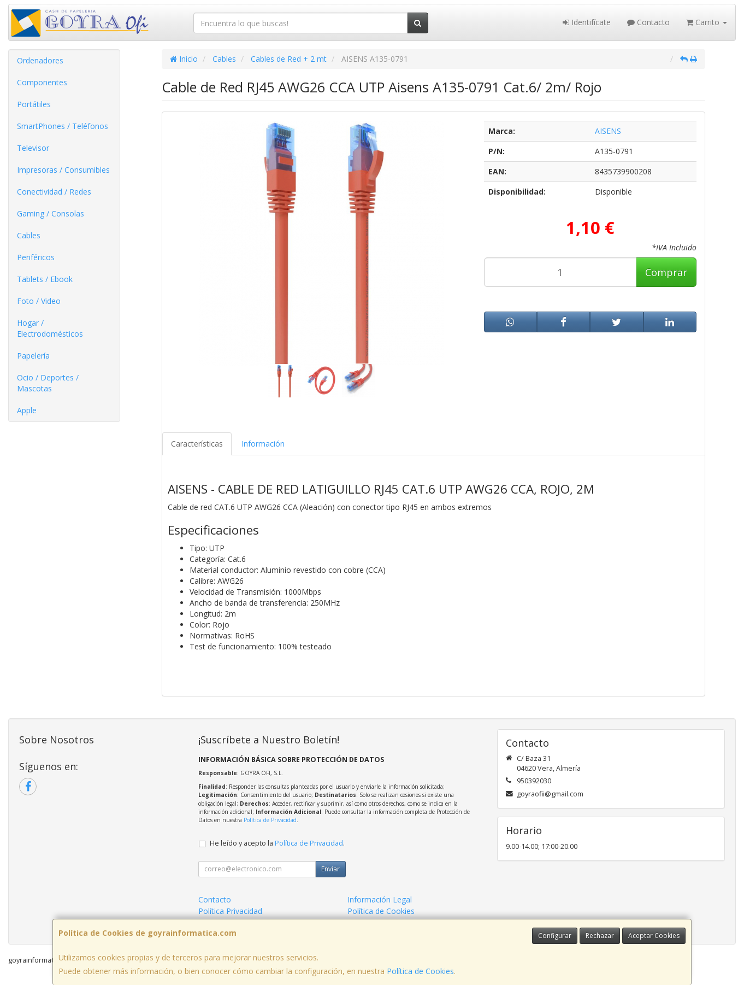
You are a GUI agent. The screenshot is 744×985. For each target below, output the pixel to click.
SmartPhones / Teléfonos (62, 126)
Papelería (33, 355)
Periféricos (36, 257)
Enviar (330, 868)
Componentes (42, 82)
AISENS (608, 131)
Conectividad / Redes (54, 191)
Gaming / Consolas (50, 213)
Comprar (666, 272)
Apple (27, 410)
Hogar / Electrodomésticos (50, 328)
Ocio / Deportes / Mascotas (48, 383)
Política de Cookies (420, 971)
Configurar (554, 935)
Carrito (706, 22)
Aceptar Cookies (654, 935)
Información (263, 443)
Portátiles (34, 104)
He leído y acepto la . (277, 843)
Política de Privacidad (270, 820)
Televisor (33, 148)
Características (197, 443)
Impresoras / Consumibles (63, 170)
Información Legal (379, 899)
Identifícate (587, 22)
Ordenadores (40, 60)
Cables (28, 235)
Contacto (648, 22)
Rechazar (600, 935)
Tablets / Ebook (45, 279)
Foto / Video (39, 301)
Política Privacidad (230, 911)
